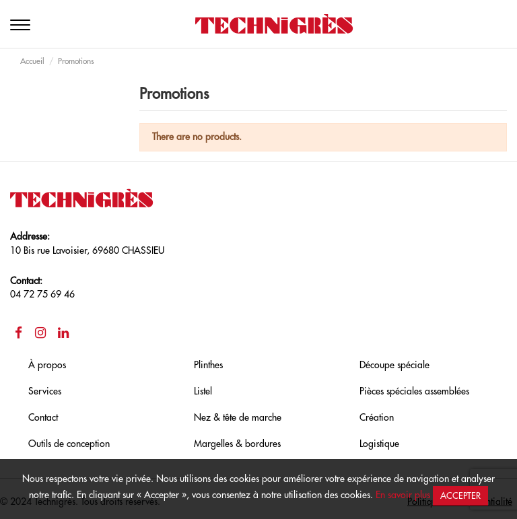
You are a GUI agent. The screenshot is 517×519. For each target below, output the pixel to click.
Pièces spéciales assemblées (414, 391)
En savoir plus (403, 494)
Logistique (379, 443)
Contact (43, 417)
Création (376, 417)
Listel (203, 391)
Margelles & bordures (237, 443)
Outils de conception (69, 443)
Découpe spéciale (394, 365)
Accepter (460, 495)
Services (44, 391)
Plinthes (208, 365)
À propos (47, 365)
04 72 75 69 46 (42, 294)
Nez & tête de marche (237, 417)
